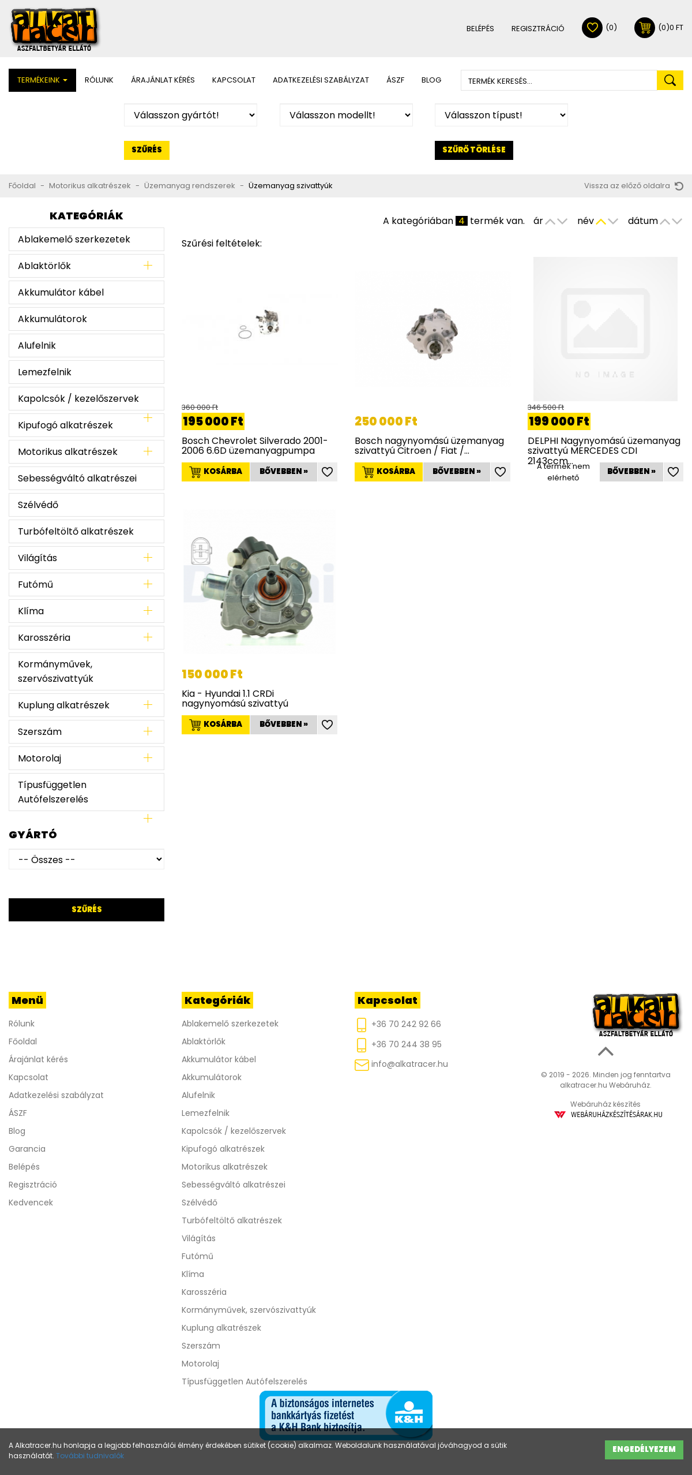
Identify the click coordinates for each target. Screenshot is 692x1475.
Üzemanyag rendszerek (189, 185)
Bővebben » (284, 471)
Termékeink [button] (42, 79)
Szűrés (146, 149)
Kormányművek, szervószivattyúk (55, 671)
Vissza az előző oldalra (633, 185)
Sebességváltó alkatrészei (77, 478)
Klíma (31, 611)
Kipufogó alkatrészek (65, 425)
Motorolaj (39, 758)
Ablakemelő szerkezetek (74, 239)
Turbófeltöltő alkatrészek (76, 531)
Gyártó (33, 834)
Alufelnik (37, 345)
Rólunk (99, 79)
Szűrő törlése (474, 149)
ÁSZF (395, 79)
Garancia (27, 1149)
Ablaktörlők (44, 265)
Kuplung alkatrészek (64, 705)
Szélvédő (38, 504)
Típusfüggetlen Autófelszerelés (53, 792)
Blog (431, 79)
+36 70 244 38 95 (398, 1045)
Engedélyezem (644, 1449)
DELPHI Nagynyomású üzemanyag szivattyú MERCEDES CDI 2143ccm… (604, 451)
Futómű (35, 584)
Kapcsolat (233, 79)
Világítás (37, 558)
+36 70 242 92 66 (398, 1025)
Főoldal (22, 185)
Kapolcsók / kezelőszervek (78, 398)
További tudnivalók (90, 1456)
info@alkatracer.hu (401, 1064)
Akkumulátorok (52, 319)
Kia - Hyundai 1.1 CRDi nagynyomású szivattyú (235, 699)
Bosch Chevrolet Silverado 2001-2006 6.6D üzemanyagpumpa (255, 446)
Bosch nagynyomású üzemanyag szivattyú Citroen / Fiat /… (429, 446)
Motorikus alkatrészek (90, 185)
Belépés (480, 28)
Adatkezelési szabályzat (321, 79)
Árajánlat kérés (163, 79)
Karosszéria (44, 637)
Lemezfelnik (45, 372)
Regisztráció (538, 28)
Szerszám (40, 731)
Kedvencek (31, 1202)
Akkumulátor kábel (61, 292)
